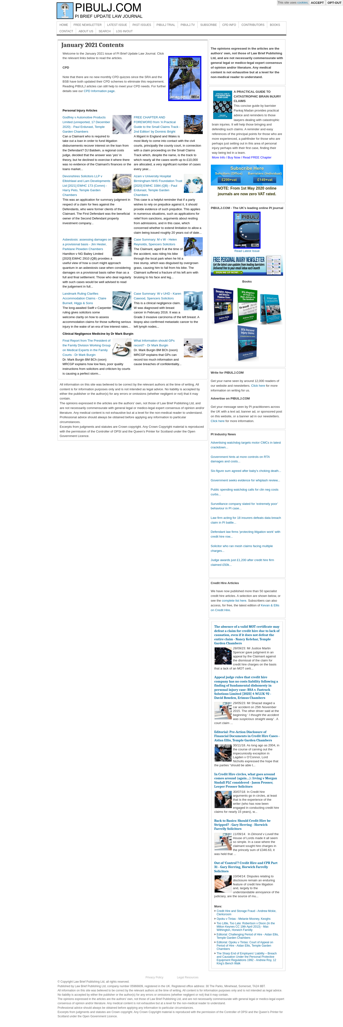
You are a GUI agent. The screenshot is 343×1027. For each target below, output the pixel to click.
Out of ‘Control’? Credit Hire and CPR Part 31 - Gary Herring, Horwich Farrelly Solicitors (246, 867)
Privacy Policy (154, 977)
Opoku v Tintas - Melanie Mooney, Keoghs (244, 918)
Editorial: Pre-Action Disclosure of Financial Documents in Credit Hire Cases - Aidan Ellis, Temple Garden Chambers (247, 736)
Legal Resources (188, 977)
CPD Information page (99, 91)
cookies (302, 2)
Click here (258, 385)
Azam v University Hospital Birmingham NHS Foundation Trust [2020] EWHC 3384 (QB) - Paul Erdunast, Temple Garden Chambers (158, 185)
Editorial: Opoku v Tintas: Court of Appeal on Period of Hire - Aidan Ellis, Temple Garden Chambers (245, 946)
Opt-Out (335, 3)
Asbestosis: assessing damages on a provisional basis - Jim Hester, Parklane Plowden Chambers (87, 244)
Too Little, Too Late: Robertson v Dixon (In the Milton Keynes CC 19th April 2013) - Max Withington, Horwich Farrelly (246, 927)
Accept (317, 3)
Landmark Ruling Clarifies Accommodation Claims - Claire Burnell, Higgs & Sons (84, 298)
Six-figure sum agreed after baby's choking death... (246, 471)
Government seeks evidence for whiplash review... (245, 480)
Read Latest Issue (247, 249)
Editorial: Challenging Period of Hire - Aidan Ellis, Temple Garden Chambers (248, 936)
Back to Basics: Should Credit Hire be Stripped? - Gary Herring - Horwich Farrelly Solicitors (242, 825)
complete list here (234, 600)
